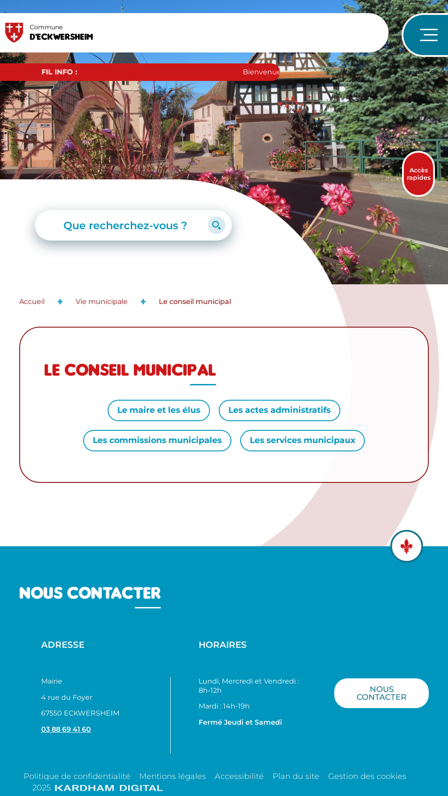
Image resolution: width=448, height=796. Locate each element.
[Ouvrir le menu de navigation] (425, 35)
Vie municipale (102, 301)
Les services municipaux (302, 440)
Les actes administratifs (279, 410)
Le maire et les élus (158, 410)
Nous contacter (381, 693)
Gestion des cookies (367, 776)
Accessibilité (239, 776)
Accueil (32, 301)
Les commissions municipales (157, 440)
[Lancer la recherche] (216, 225)
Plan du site (296, 776)
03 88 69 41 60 (66, 729)
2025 (97, 788)
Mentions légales (172, 776)
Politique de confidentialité (77, 776)
